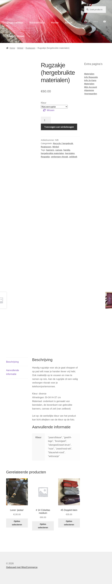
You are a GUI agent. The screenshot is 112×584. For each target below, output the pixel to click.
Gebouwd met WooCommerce (21, 567)
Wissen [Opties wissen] (50, 110)
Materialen (89, 74)
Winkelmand (37, 22)
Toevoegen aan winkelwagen (59, 126)
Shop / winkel (15, 22)
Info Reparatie (91, 77)
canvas (58, 150)
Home (54, 22)
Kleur (43, 103)
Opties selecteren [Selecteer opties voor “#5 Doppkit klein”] (69, 523)
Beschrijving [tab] (12, 362)
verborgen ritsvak (59, 157)
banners (50, 150)
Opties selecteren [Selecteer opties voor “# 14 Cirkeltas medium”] (43, 526)
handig (66, 150)
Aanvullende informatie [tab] (12, 372)
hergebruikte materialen (52, 153)
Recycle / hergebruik (63, 143)
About (68, 22)
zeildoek (73, 157)
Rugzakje (45, 157)
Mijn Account (90, 87)
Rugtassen (30, 48)
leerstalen (70, 153)
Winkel (20, 48)
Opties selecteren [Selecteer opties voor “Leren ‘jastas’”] (17, 523)
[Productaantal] (46, 120)
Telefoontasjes (15, 36)
